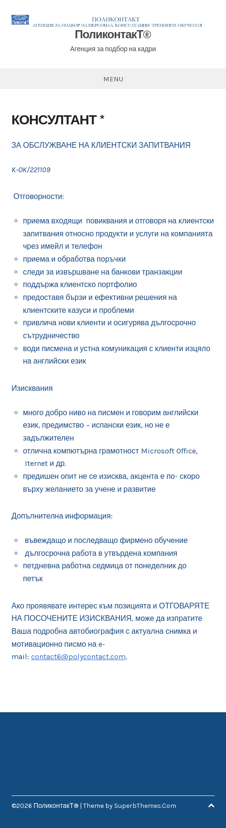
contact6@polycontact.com (78, 656)
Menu (113, 79)
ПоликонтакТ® (113, 34)
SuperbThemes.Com (145, 806)
